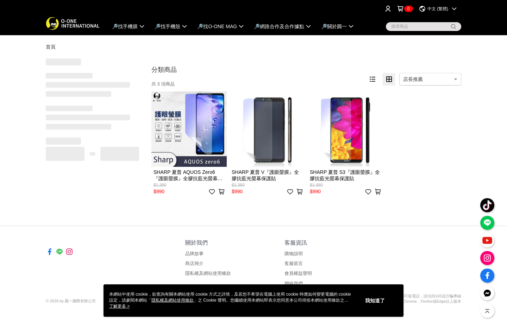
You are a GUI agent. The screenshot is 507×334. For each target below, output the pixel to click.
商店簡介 (194, 263)
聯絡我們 (293, 283)
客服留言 (293, 263)
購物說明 (293, 253)
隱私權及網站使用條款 (208, 273)
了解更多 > (119, 306)
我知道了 (375, 300)
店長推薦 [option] (413, 79)
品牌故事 (194, 253)
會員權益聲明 (298, 273)
